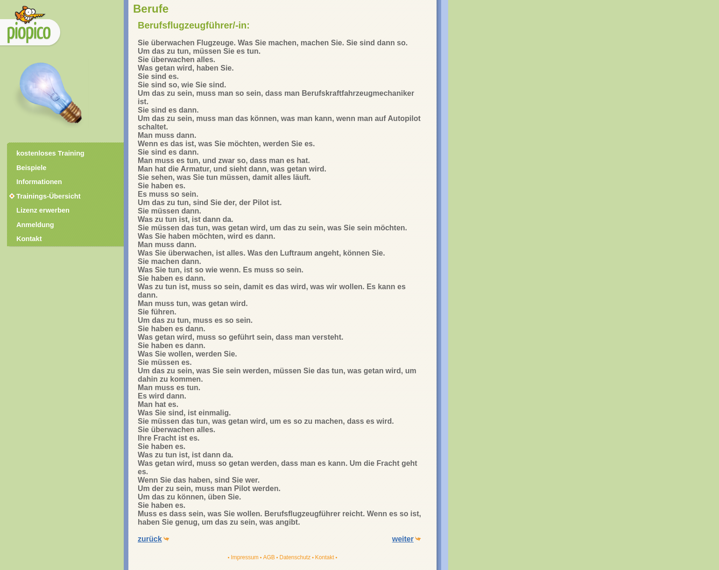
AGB (269, 557)
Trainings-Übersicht (44, 196)
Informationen (39, 181)
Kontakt (324, 557)
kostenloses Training (50, 153)
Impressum (244, 557)
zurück (150, 539)
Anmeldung (35, 224)
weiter (403, 539)
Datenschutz (294, 557)
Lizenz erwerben (43, 210)
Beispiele (31, 167)
